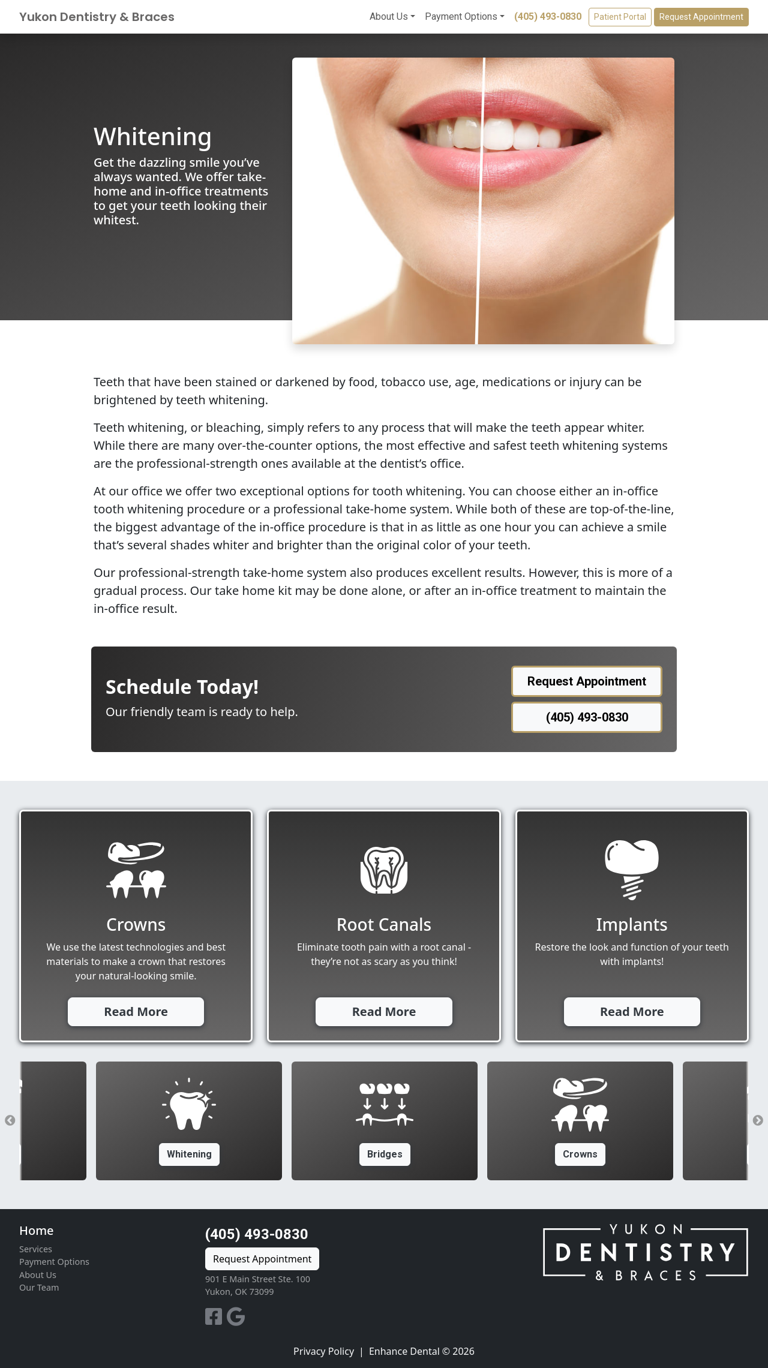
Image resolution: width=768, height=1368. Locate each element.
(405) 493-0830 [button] (587, 717)
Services (35, 1249)
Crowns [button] (580, 1154)
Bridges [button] (385, 1154)
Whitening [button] (189, 1154)
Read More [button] (136, 1011)
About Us (389, 16)
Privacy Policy (323, 1351)
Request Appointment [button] (701, 17)
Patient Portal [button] (620, 17)
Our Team (39, 1287)
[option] (385, 1121)
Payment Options (461, 16)
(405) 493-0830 (547, 16)
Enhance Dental (404, 1351)
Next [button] (758, 1121)
